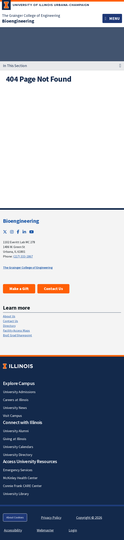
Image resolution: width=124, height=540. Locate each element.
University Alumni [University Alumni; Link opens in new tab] (16, 431)
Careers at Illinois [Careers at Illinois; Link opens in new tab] (15, 399)
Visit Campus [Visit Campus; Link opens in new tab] (12, 415)
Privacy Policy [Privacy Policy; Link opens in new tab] (51, 517)
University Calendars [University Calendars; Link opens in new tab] (18, 446)
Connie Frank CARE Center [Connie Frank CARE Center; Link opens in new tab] (22, 486)
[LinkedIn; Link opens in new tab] (24, 231)
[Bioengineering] (18, 21)
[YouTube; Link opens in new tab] (31, 231)
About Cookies (15, 517)
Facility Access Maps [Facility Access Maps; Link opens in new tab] (16, 330)
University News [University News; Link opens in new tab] (15, 407)
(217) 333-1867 (23, 256)
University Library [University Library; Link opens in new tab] (16, 493)
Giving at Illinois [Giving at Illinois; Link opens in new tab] (14, 439)
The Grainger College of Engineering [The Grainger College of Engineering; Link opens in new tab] (31, 15)
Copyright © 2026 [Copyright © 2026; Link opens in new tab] (89, 517)
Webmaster (45, 530)
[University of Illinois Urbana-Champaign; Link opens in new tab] (45, 6)
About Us (9, 316)
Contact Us (53, 288)
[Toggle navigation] (112, 18)
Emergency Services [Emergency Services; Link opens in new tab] (17, 470)
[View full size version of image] (115, 89)
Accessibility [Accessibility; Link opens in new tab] (13, 530)
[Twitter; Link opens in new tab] (5, 231)
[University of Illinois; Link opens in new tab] (18, 366)
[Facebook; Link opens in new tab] (18, 231)
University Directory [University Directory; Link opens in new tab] (17, 454)
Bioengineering (21, 220)
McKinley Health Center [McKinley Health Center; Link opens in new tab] (20, 478)
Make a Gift (19, 288)
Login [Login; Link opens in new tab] (73, 530)
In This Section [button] (15, 65)
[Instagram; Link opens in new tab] (12, 231)
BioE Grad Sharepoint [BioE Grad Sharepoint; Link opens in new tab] (17, 335)
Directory (9, 326)
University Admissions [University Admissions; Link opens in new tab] (19, 392)
